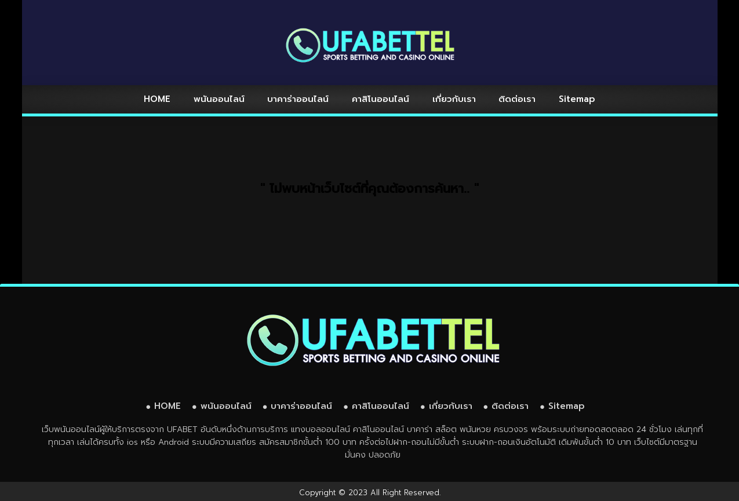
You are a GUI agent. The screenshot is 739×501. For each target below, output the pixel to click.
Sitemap (577, 99)
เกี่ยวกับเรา (454, 99)
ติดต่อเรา (517, 99)
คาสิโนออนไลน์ (380, 99)
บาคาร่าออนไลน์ (298, 99)
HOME (157, 99)
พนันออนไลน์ (219, 99)
